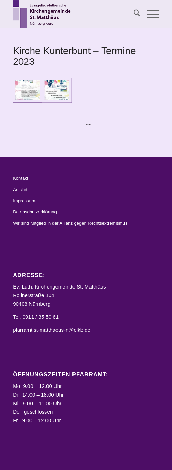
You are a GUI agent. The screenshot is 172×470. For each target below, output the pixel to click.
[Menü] (149, 14)
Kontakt (20, 178)
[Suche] (133, 14)
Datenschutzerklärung (35, 211)
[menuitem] (133, 14)
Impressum (24, 200)
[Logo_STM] (71, 14)
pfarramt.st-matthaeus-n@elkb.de (52, 330)
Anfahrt (20, 189)
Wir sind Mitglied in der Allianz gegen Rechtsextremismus (70, 223)
